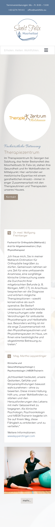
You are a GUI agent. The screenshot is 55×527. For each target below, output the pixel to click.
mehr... (27, 500)
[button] (27, 234)
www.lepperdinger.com (21, 436)
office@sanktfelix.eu (37, 10)
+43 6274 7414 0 (16, 10)
